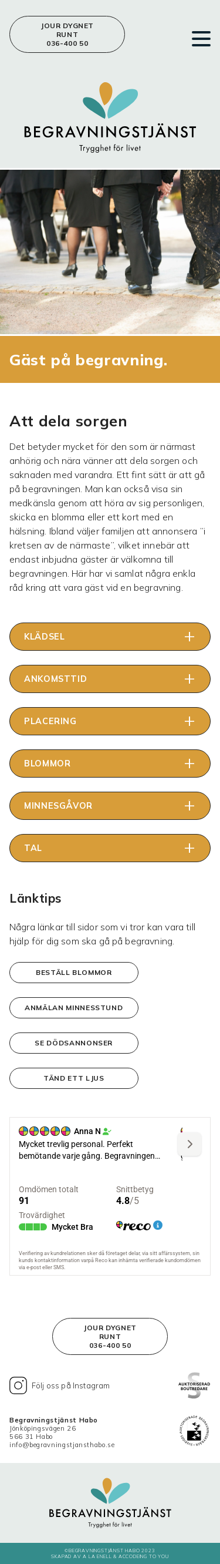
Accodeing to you (144, 1556)
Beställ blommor (74, 972)
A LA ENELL (98, 1556)
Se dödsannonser (74, 1042)
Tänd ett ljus (73, 1078)
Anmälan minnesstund (74, 1007)
